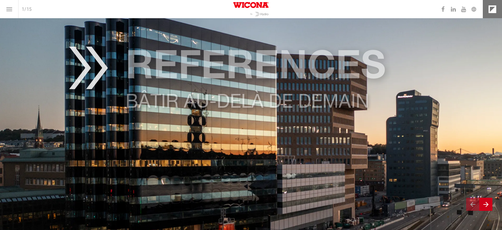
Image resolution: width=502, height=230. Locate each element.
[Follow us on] (473, 9)
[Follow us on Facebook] (443, 9)
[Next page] (485, 204)
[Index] (9, 9)
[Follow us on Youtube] (463, 9)
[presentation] (251, 115)
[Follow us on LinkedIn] (453, 9)
